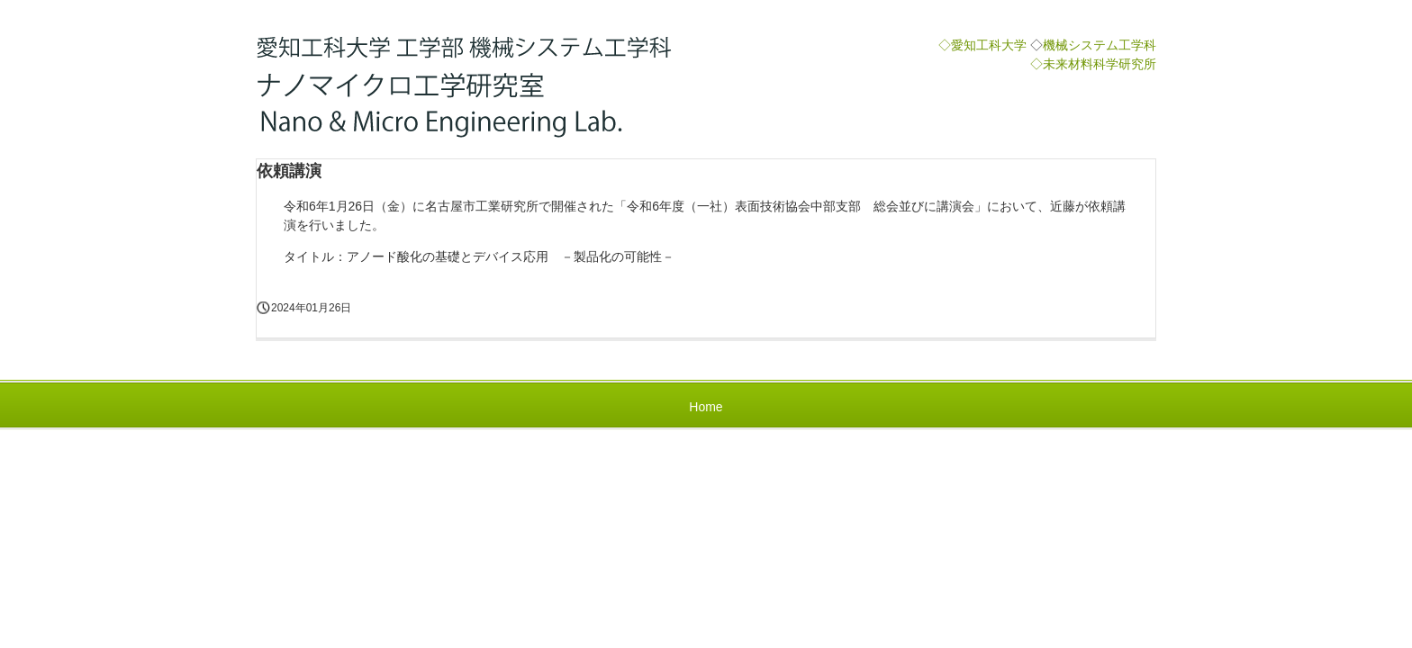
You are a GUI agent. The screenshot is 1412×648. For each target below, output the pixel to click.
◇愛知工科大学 (982, 45)
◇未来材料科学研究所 (1093, 64)
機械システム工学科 (1099, 45)
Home (705, 406)
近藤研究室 (469, 88)
